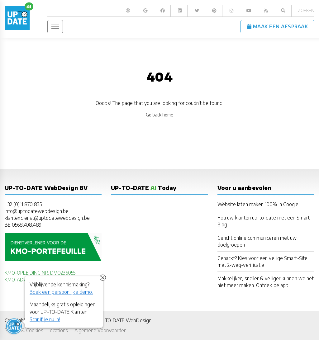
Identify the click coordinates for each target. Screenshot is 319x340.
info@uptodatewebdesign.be (37, 211)
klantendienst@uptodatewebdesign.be (47, 218)
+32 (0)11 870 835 (23, 204)
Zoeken (306, 10)
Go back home (160, 114)
